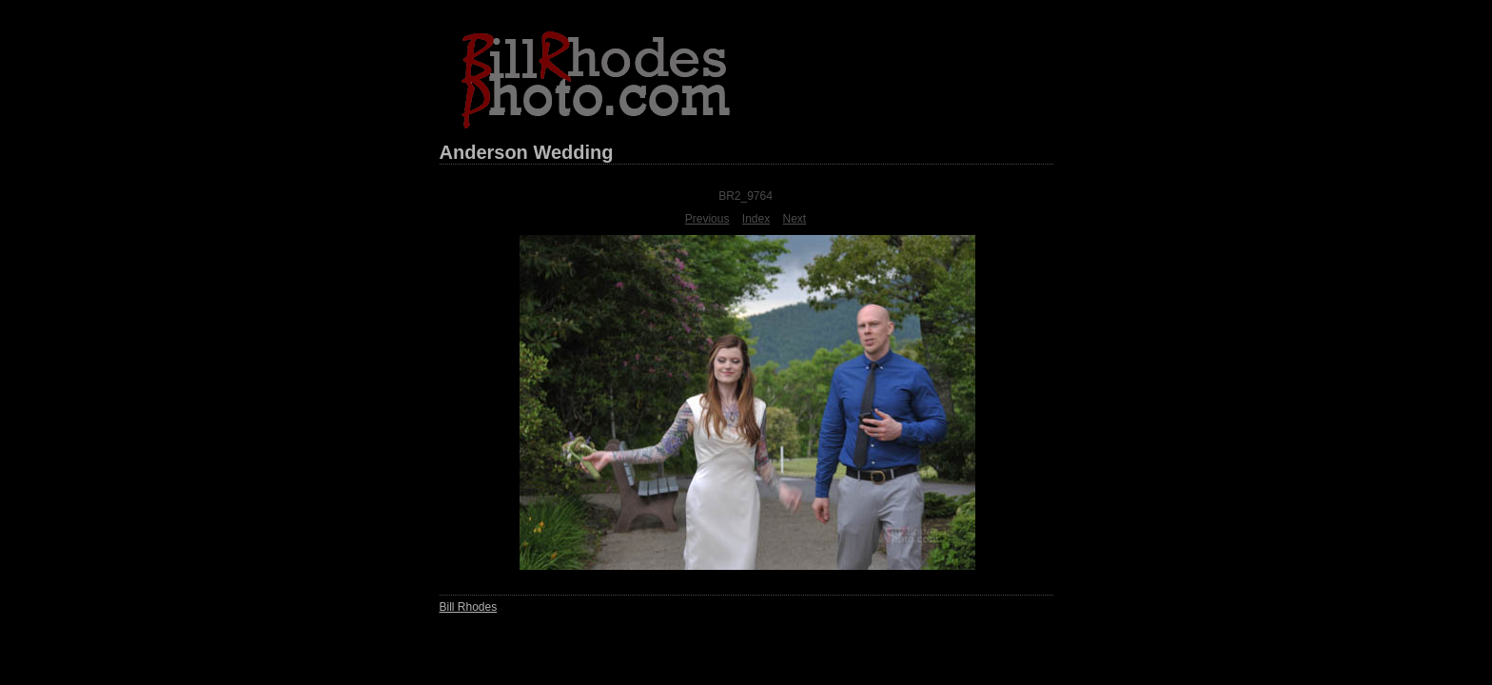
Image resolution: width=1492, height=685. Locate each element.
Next (795, 218)
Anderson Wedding (527, 152)
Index (756, 218)
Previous (707, 218)
